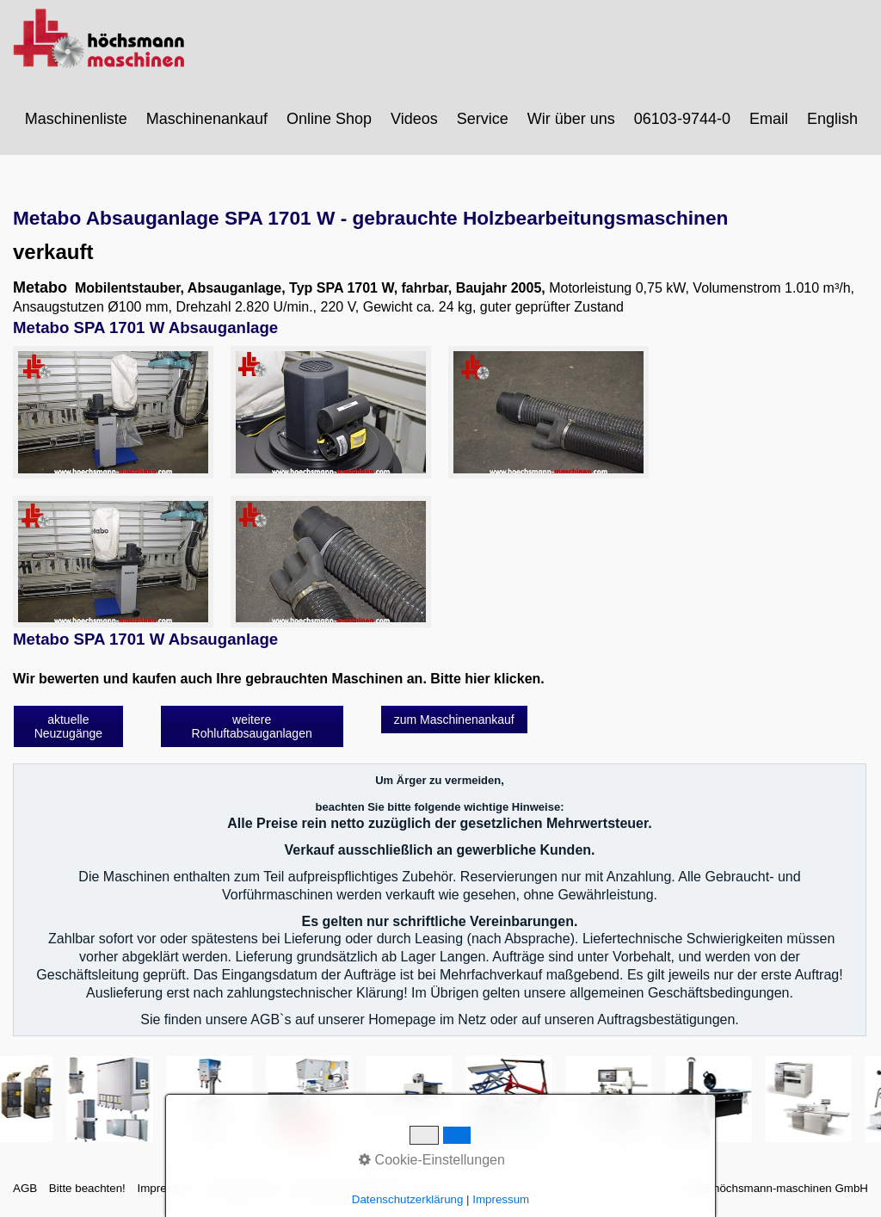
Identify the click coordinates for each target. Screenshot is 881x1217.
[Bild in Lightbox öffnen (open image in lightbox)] (113, 412)
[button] (68, 726)
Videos (414, 118)
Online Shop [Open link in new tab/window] (329, 118)
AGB (25, 1188)
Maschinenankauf (207, 118)
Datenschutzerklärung (348, 1188)
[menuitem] (77, 119)
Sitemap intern (243, 1188)
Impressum (165, 1188)
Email (768, 118)
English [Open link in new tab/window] (832, 118)
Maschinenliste (76, 118)
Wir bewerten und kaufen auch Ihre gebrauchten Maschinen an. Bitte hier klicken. (279, 678)
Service (482, 118)
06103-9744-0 (682, 118)
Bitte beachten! (87, 1188)
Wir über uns (571, 118)
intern (429, 1188)
